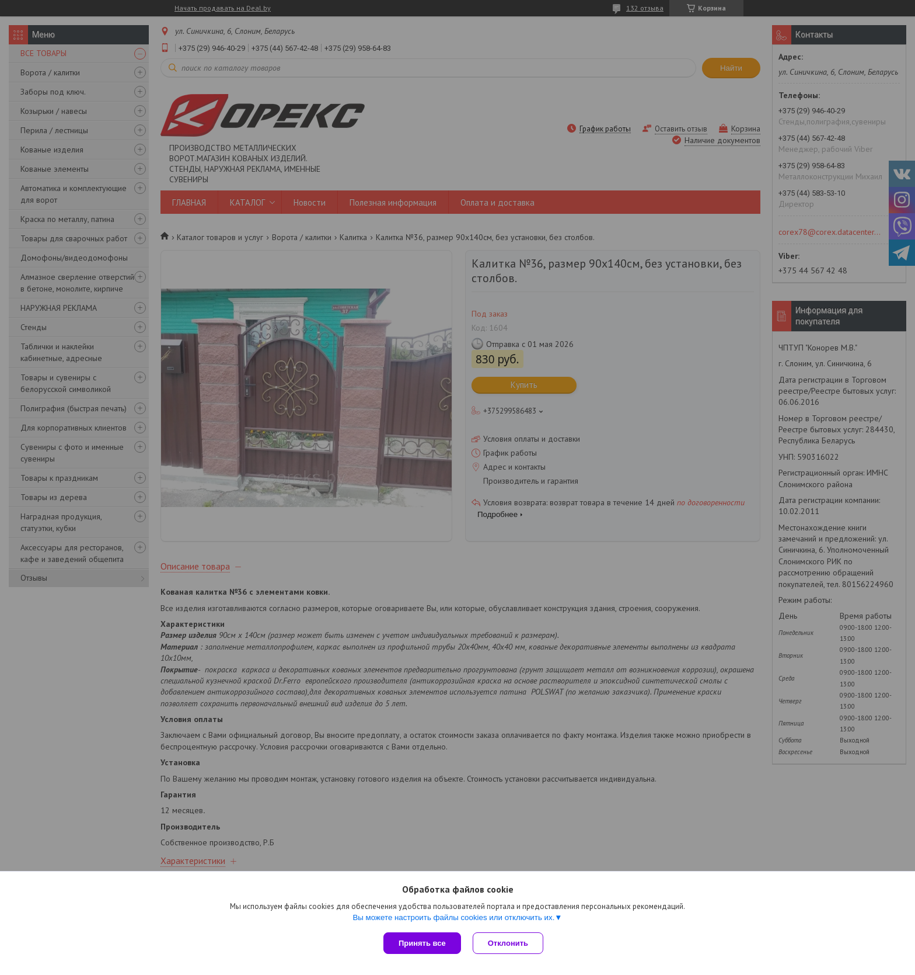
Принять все (422, 943)
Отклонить (508, 943)
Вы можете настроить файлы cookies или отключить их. (453, 917)
